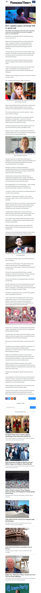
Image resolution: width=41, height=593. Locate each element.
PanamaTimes (20, 2)
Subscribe (33, 407)
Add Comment (32, 398)
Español (33, 5)
